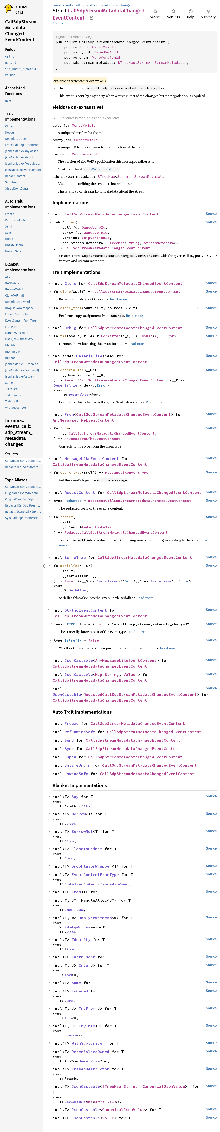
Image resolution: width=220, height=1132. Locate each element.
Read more (118, 299)
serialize (69, 565)
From (69, 414)
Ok (127, 581)
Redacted (73, 500)
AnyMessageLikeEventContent (83, 420)
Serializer (107, 581)
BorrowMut (82, 831)
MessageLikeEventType (126, 472)
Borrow (79, 814)
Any (75, 796)
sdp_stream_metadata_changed (107, 5)
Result (146, 336)
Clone (70, 283)
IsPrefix (73, 640)
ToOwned (80, 991)
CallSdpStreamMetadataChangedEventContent (111, 214)
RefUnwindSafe (79, 731)
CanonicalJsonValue (163, 1086)
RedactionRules (97, 527)
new (72, 222)
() (157, 336)
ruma (21, 6)
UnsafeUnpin (77, 765)
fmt (63, 336)
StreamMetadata (169, 62)
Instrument (83, 956)
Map (98, 674)
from (64, 428)
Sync (69, 748)
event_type (71, 472)
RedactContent (79, 492)
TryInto (87, 1025)
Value (129, 674)
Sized (88, 806)
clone (65, 291)
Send (69, 740)
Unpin (70, 756)
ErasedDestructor (90, 1069)
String (143, 62)
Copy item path (91, 17)
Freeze (71, 723)
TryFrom (87, 1008)
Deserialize (89, 356)
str (102, 624)
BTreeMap (126, 62)
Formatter (110, 336)
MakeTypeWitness (77, 927)
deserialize (72, 370)
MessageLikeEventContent (91, 458)
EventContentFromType (95, 874)
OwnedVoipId (104, 47)
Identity (81, 939)
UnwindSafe (76, 773)
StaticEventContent (85, 610)
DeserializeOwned (114, 884)
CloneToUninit (87, 848)
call (77, 5)
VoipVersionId (106, 57)
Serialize (75, 557)
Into (83, 965)
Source (58, 23)
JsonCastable (78, 660)
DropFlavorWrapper (92, 866)
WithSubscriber (88, 1043)
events (68, 5)
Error (168, 336)
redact (66, 517)
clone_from (71, 308)
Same (76, 982)
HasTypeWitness (95, 917)
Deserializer (66, 385)
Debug (70, 327)
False (93, 640)
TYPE (71, 624)
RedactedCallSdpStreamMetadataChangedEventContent (139, 500)
